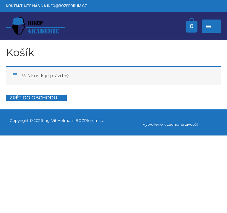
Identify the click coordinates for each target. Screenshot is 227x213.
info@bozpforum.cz (67, 6)
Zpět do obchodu (33, 98)
